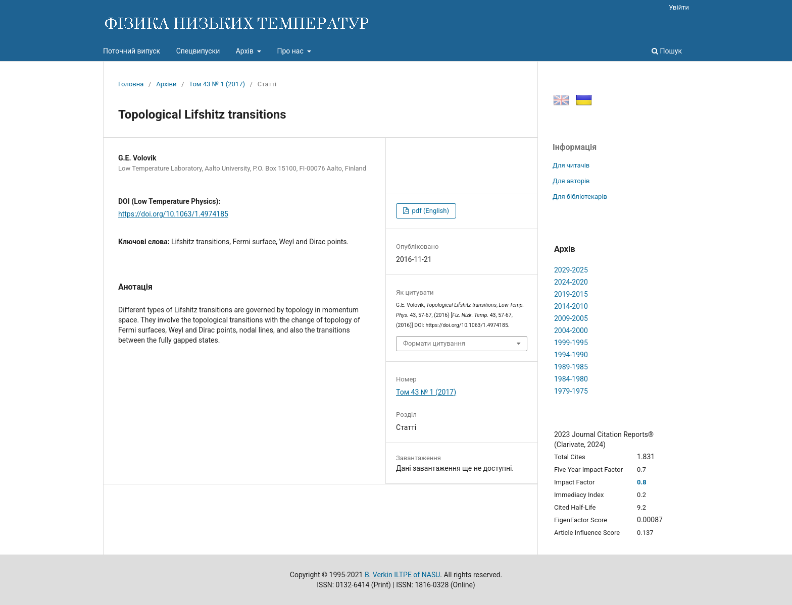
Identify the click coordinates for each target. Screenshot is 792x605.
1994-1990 (571, 355)
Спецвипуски (198, 51)
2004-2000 (571, 330)
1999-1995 (571, 343)
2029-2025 (571, 270)
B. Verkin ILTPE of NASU (402, 575)
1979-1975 (571, 391)
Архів (246, 51)
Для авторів (571, 181)
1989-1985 (571, 367)
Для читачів (571, 165)
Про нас (291, 51)
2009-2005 (571, 318)
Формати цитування (434, 343)
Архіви (166, 84)
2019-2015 (571, 294)
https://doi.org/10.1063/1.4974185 (173, 214)
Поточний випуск (131, 51)
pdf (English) (429, 210)
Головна (130, 84)
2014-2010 (571, 306)
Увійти (679, 7)
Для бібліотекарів (580, 196)
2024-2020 (571, 282)
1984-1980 (571, 379)
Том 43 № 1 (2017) (217, 84)
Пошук (667, 51)
